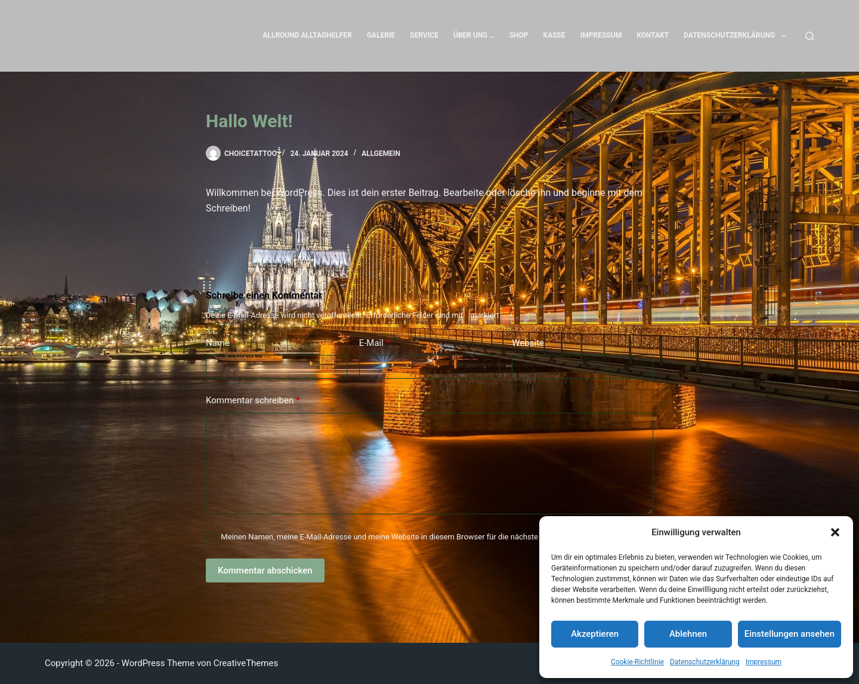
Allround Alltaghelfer (307, 35)
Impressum (763, 662)
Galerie (381, 35)
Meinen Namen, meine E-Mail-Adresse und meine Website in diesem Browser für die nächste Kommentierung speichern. (427, 536)
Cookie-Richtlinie (637, 662)
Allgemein (380, 153)
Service (424, 35)
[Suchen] (809, 36)
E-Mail (374, 343)
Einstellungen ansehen (789, 633)
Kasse (554, 35)
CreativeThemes (246, 663)
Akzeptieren (595, 633)
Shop (519, 35)
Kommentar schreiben (253, 400)
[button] (835, 532)
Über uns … (474, 35)
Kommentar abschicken (265, 570)
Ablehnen (688, 633)
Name (221, 343)
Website (528, 343)
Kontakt (652, 35)
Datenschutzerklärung (705, 662)
